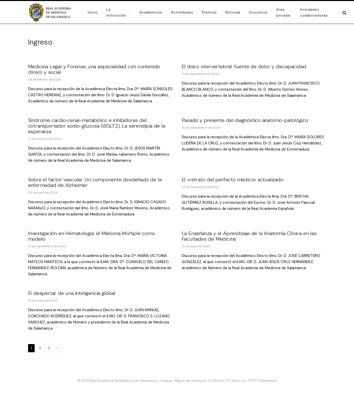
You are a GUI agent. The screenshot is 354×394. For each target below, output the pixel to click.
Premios (209, 12)
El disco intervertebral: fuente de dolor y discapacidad (244, 66)
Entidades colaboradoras (314, 12)
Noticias (233, 12)
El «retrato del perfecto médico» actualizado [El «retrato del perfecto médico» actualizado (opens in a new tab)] (232, 179)
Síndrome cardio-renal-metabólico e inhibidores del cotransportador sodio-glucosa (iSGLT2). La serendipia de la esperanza (96, 125)
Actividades (182, 12)
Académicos (150, 12)
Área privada (283, 12)
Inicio (93, 12)
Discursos (258, 12)
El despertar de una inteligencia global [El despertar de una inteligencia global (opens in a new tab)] (71, 293)
